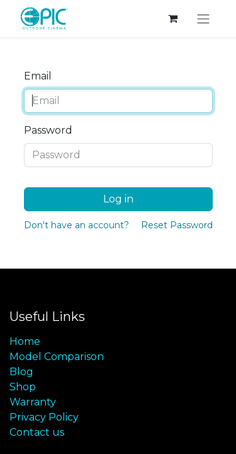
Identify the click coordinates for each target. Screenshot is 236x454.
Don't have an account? (76, 225)
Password (48, 130)
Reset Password (177, 225)
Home (24, 341)
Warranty (32, 402)
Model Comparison (56, 357)
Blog (21, 372)
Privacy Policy (44, 417)
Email (38, 76)
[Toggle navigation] (203, 18)
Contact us (36, 432)
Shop (22, 387)
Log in (118, 199)
